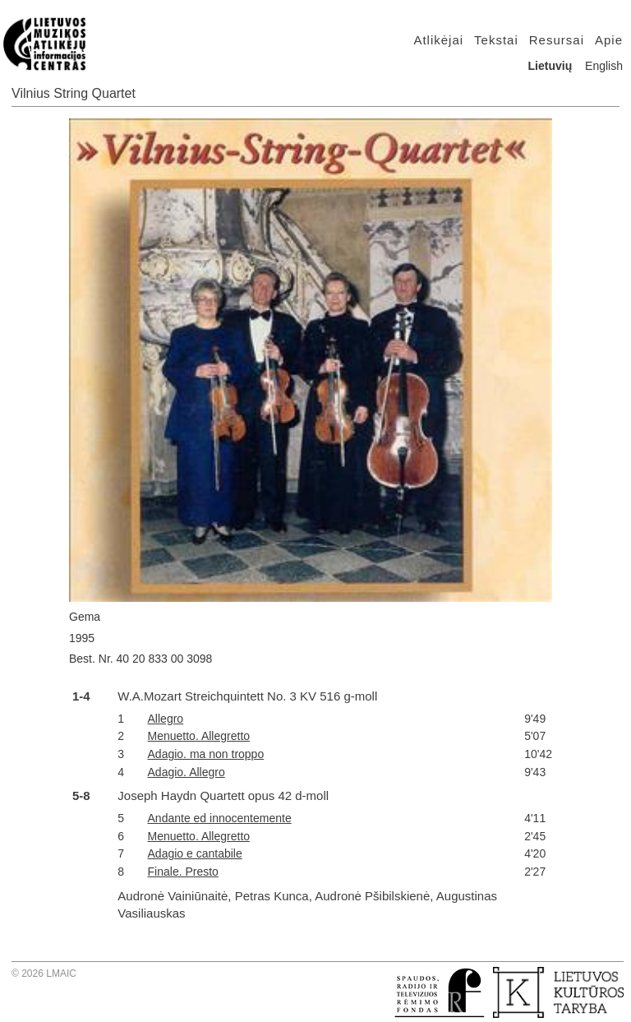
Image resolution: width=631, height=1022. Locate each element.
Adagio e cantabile (195, 853)
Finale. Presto (183, 871)
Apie (609, 40)
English (604, 65)
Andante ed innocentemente (220, 818)
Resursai (556, 40)
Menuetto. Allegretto (199, 735)
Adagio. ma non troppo (206, 754)
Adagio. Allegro (186, 772)
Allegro (166, 718)
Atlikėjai (438, 40)
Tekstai (496, 40)
